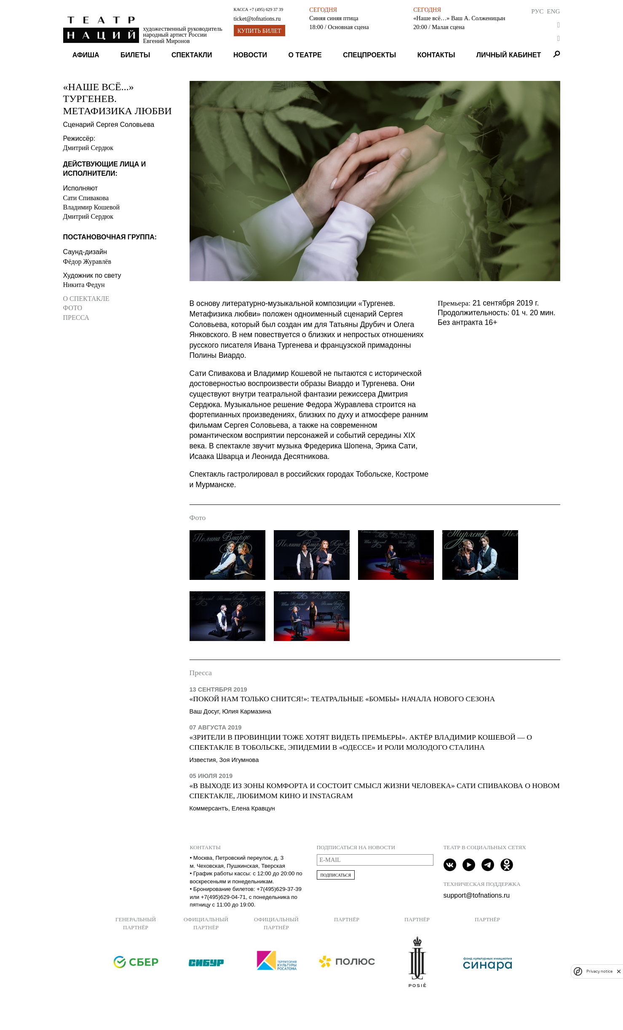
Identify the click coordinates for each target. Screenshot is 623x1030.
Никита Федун (84, 284)
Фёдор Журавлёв (87, 261)
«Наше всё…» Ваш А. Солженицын (459, 18)
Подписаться (336, 875)
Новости (250, 55)
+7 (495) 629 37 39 (266, 9)
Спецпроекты (369, 55)
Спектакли (191, 55)
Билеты (135, 55)
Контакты (436, 55)
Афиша (85, 55)
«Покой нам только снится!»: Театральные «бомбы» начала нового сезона (342, 699)
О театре (305, 55)
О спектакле (86, 298)
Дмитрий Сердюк (88, 147)
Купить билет (259, 31)
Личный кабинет (508, 55)
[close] (618, 971)
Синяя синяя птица (333, 18)
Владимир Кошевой (91, 207)
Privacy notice (599, 971)
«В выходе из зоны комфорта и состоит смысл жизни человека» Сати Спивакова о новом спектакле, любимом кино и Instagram (375, 790)
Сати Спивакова (86, 197)
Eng (553, 11)
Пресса (76, 317)
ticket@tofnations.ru (257, 19)
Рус (537, 11)
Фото (73, 307)
